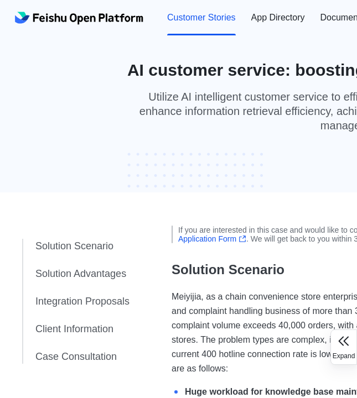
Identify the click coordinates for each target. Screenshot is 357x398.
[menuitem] (201, 17)
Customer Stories (201, 17)
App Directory (278, 17)
